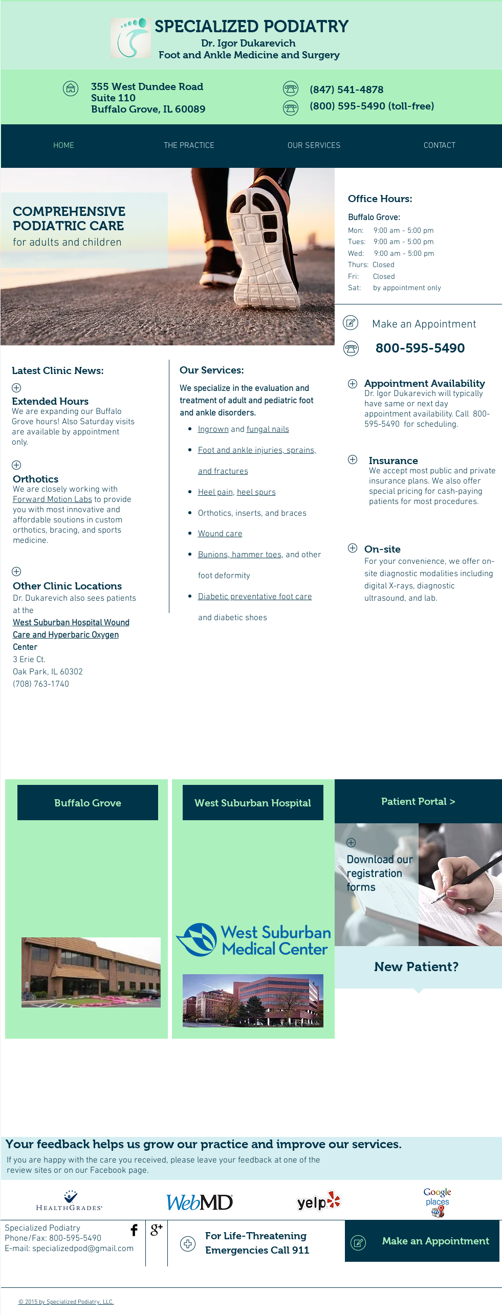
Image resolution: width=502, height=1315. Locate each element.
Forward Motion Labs (52, 500)
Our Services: (212, 370)
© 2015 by (32, 1302)
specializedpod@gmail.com (83, 1249)
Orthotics (35, 479)
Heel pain (215, 493)
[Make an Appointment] (410, 325)
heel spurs (256, 493)
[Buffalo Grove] (87, 802)
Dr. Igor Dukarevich (400, 394)
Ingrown (213, 430)
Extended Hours (50, 401)
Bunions (213, 555)
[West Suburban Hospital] (253, 802)
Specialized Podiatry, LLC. (80, 1302)
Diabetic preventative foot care (255, 597)
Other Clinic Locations (67, 585)
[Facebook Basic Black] (134, 1230)
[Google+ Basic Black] (156, 1230)
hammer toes (255, 555)
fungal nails (268, 430)
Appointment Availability (424, 383)
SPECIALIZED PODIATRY (251, 26)
